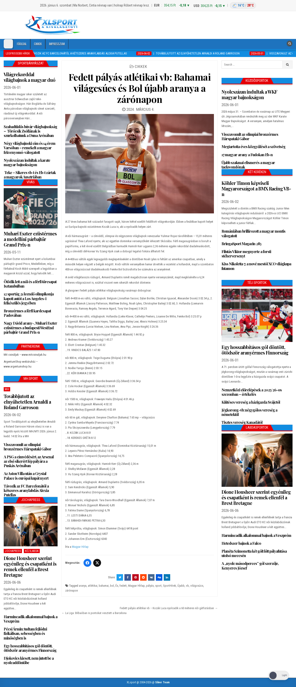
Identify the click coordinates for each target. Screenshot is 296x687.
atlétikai (92, 585)
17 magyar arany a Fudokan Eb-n (247, 154)
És (116, 585)
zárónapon (71, 590)
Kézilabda (32, 551)
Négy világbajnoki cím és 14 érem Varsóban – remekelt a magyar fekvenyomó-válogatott (29, 148)
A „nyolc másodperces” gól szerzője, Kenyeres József (250, 565)
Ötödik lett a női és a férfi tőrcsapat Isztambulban (30, 283)
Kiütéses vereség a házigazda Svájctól (251, 402)
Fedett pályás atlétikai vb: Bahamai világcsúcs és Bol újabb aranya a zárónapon (140, 88)
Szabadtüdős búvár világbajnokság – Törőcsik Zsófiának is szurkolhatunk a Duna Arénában (30, 131)
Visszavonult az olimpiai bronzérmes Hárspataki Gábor (27, 446)
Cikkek (38, 43)
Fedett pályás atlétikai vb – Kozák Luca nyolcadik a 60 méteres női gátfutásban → (169, 608)
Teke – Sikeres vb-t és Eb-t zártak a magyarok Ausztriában (30, 174)
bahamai (104, 585)
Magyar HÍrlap (136, 585)
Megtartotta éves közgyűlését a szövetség (253, 146)
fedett (123, 585)
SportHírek (169, 585)
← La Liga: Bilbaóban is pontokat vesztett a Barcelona (94, 613)
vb (187, 585)
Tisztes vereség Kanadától (242, 422)
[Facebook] (87, 563)
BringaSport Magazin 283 (241, 243)
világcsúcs (196, 585)
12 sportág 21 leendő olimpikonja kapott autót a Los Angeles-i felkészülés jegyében (29, 298)
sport (158, 585)
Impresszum (57, 43)
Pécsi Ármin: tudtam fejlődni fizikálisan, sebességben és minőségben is (25, 633)
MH (7, 389)
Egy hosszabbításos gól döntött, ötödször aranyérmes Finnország (30, 648)
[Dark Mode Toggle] (8, 44)
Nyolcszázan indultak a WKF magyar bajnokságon (249, 94)
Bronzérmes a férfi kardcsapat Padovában (27, 313)
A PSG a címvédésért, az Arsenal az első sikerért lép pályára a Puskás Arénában (29, 461)
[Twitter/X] (97, 563)
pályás (150, 585)
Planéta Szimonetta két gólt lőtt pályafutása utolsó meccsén (254, 553)
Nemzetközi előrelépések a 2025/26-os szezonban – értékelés (252, 392)
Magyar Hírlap (80, 546)
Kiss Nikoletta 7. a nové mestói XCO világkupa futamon (256, 266)
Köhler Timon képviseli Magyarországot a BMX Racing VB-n (256, 188)
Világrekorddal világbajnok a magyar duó (29, 77)
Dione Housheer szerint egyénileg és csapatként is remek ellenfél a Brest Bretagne (30, 566)
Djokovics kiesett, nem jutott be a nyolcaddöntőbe (29, 660)
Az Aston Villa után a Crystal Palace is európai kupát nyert (26, 475)
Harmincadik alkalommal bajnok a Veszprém (30, 619)
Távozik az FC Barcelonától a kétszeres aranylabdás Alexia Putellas (26, 490)
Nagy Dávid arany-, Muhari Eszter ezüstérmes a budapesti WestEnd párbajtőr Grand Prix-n (30, 327)
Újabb (181, 585)
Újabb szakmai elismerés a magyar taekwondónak (248, 164)
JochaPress (13, 551)
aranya (82, 585)
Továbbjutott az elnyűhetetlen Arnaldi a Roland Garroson (27, 401)
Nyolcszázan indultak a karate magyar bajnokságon (27, 162)
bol (112, 585)
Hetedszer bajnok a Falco (241, 543)
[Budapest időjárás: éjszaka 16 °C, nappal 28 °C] (243, 5)
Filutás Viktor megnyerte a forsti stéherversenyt (246, 253)
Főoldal (22, 43)
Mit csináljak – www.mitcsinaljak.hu (25, 354)
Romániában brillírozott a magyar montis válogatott (253, 233)
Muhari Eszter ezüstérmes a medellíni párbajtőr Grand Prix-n (30, 239)
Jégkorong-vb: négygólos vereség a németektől (249, 412)
